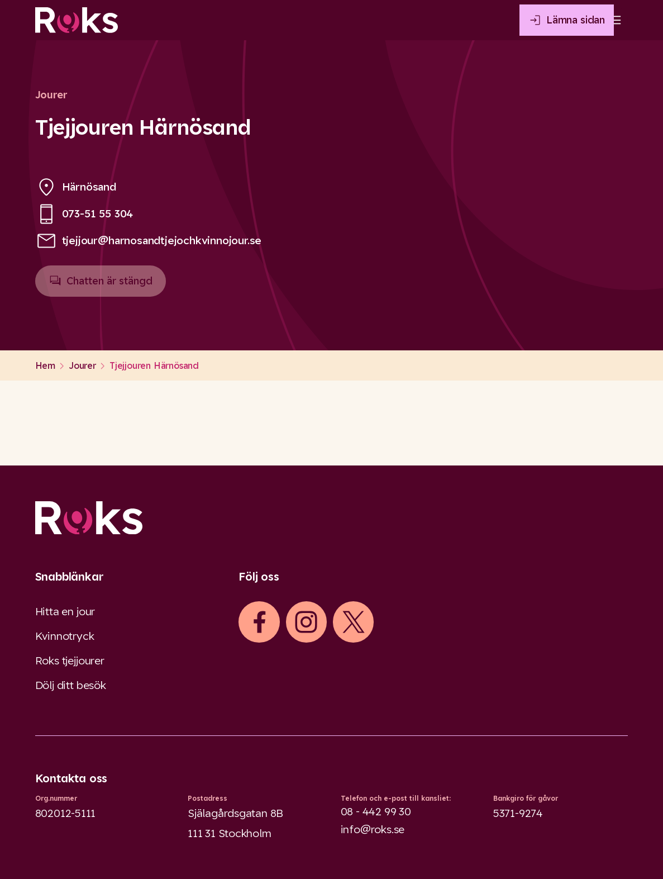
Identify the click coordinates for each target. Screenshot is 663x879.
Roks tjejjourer (69, 660)
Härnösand (89, 186)
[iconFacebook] (259, 622)
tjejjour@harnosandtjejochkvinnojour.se (162, 240)
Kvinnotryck (64, 636)
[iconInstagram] (306, 622)
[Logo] (331, 517)
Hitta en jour (65, 611)
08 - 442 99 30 (376, 811)
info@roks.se (373, 829)
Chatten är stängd (100, 285)
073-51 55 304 (97, 213)
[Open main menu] (614, 20)
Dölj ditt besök (70, 685)
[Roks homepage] (76, 20)
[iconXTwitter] (353, 622)
